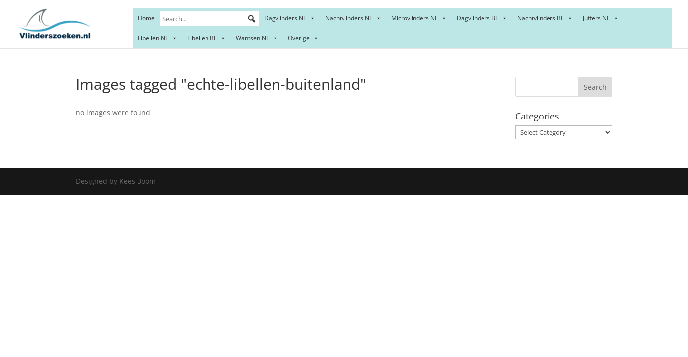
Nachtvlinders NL (353, 18)
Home (146, 18)
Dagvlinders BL (482, 18)
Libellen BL (206, 38)
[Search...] (209, 18)
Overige (303, 38)
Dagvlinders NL (289, 18)
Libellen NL (157, 38)
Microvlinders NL (419, 18)
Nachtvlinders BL (545, 18)
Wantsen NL (257, 38)
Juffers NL (601, 18)
